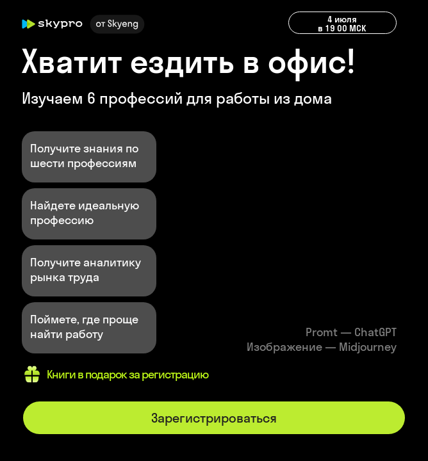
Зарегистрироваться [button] (214, 418)
